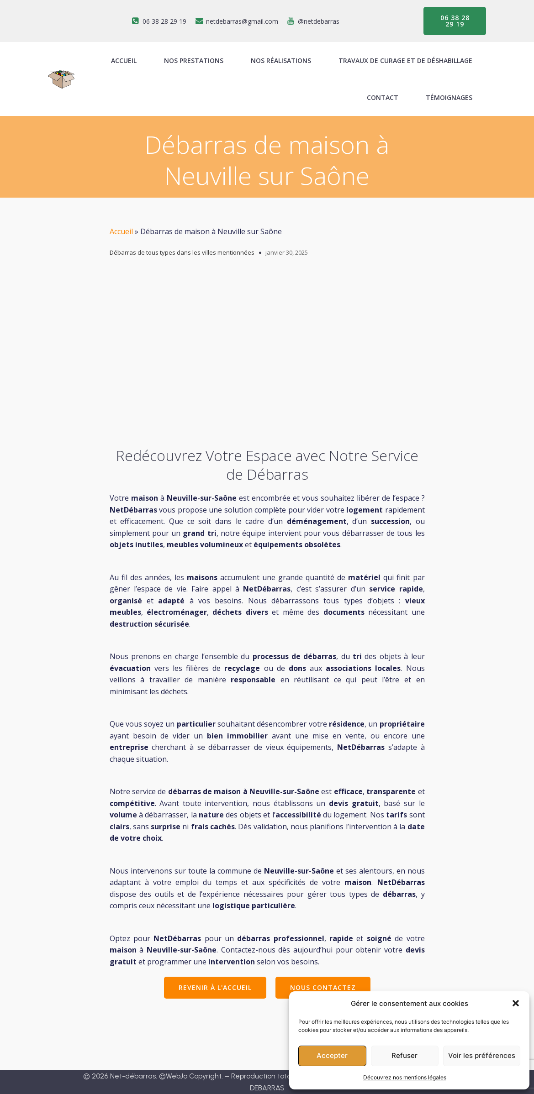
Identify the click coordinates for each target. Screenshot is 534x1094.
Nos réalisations (281, 60)
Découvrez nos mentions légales (404, 1077)
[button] (515, 1003)
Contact (382, 97)
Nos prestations (193, 60)
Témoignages (449, 97)
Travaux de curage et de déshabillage (405, 60)
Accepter (332, 1055)
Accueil (121, 231)
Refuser (404, 1055)
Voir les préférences (481, 1055)
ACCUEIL (124, 60)
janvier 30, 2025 (286, 252)
